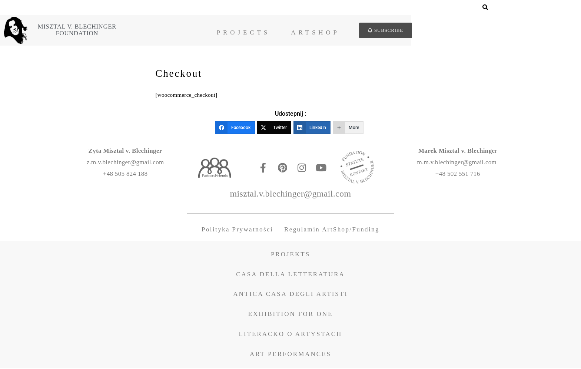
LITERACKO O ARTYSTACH (290, 335)
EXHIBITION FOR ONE (290, 315)
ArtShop (400, 32)
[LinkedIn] (312, 128)
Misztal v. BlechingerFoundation (162, 30)
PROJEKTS (290, 255)
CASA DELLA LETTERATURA (290, 275)
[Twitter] (274, 128)
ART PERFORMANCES (290, 355)
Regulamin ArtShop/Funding (331, 230)
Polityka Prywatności (237, 230)
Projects (328, 32)
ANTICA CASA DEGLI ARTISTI (290, 295)
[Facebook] (235, 128)
